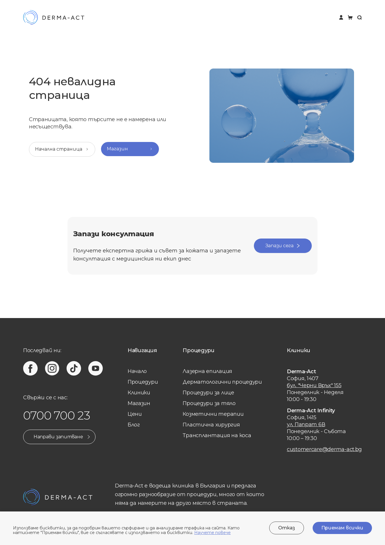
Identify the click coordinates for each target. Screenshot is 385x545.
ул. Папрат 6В (306, 424)
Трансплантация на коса (217, 435)
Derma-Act (301, 371)
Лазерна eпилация (207, 371)
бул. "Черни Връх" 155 (314, 385)
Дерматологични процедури (222, 382)
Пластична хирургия (211, 425)
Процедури (143, 382)
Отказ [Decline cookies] (286, 528)
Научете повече (212, 532)
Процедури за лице (208, 392)
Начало (137, 371)
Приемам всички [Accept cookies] (342, 528)
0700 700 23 (56, 415)
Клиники (139, 392)
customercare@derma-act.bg (324, 449)
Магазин (139, 403)
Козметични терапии (213, 414)
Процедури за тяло (209, 403)
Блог (134, 425)
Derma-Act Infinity (311, 410)
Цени (135, 414)
